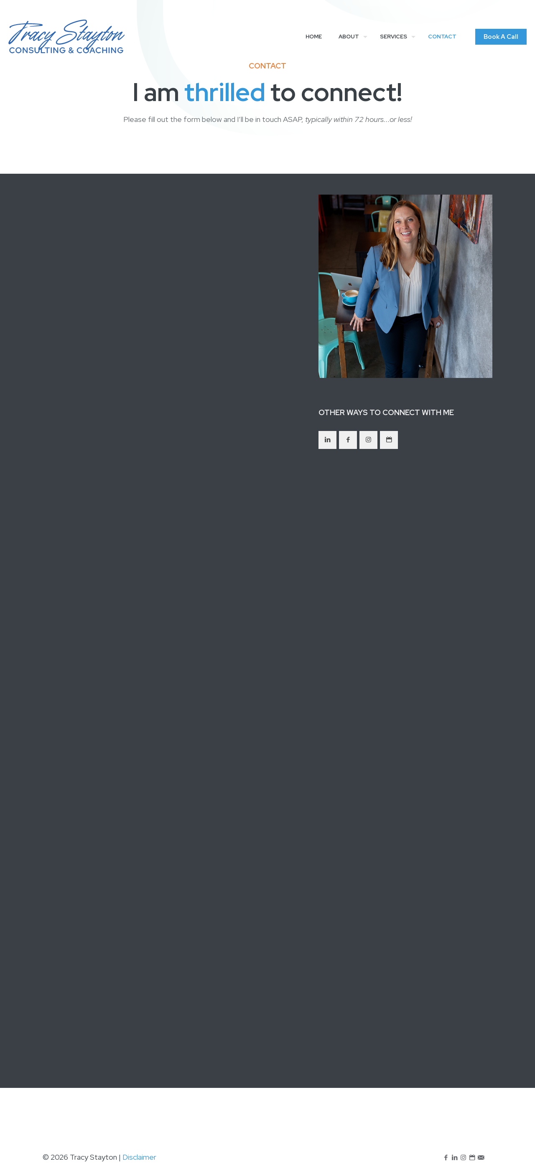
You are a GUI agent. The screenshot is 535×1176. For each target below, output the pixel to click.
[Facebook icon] (446, 1157)
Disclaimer (139, 1157)
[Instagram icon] (463, 1157)
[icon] (472, 1157)
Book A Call (501, 37)
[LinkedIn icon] (454, 1157)
